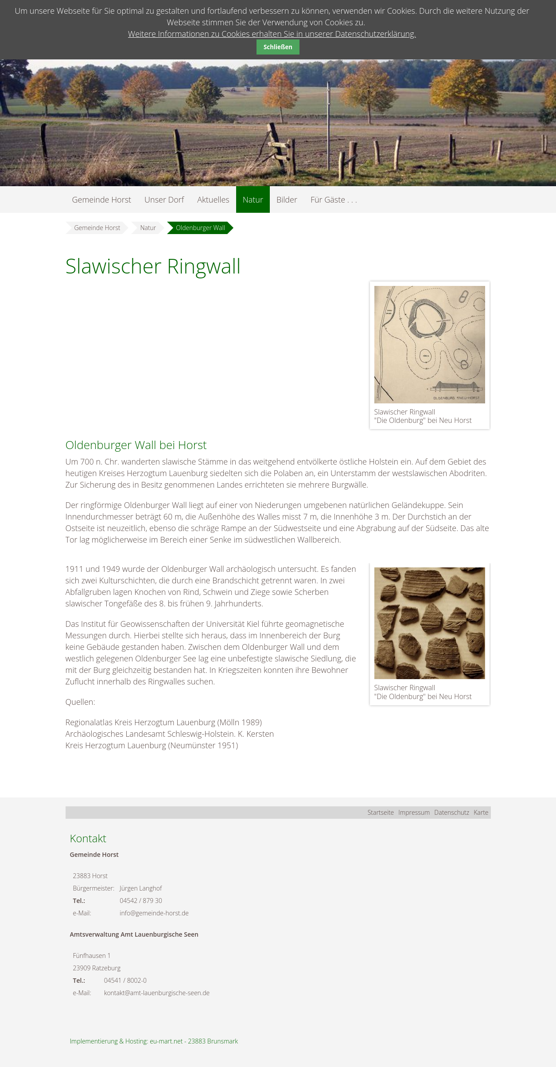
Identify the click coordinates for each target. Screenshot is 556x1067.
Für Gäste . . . (334, 199)
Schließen (278, 47)
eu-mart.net (166, 1041)
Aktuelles (213, 199)
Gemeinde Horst (102, 199)
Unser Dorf (164, 199)
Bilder (286, 199)
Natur (253, 199)
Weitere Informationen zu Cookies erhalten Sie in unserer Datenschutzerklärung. (272, 33)
